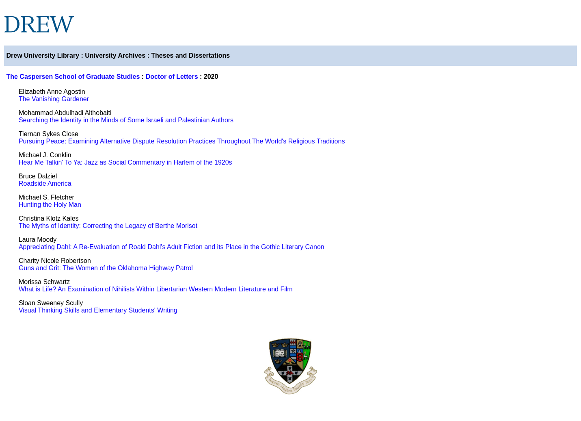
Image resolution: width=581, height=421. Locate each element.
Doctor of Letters (172, 76)
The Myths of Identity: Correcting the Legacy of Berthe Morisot (108, 225)
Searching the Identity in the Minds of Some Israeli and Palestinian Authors (126, 120)
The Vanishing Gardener (54, 98)
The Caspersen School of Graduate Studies (73, 76)
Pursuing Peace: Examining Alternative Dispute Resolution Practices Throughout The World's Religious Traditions (182, 141)
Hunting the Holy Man (50, 204)
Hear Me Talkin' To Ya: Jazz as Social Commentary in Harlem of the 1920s (125, 162)
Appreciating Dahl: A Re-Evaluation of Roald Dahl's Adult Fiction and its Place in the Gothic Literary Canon (171, 246)
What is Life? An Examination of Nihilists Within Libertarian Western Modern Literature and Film (156, 289)
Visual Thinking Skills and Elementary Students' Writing (98, 310)
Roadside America (45, 183)
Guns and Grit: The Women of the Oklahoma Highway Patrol (106, 268)
